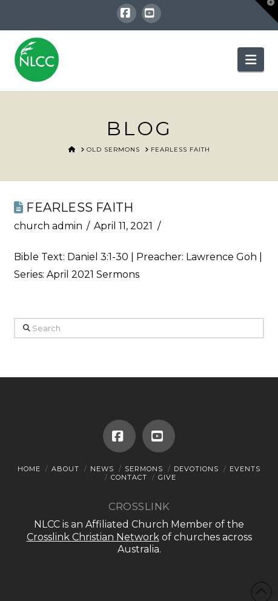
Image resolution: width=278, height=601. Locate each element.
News (102, 469)
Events (245, 469)
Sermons (144, 469)
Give (167, 477)
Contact (129, 477)
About (65, 469)
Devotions (196, 469)
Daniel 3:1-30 (97, 257)
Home (29, 469)
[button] (250, 59)
